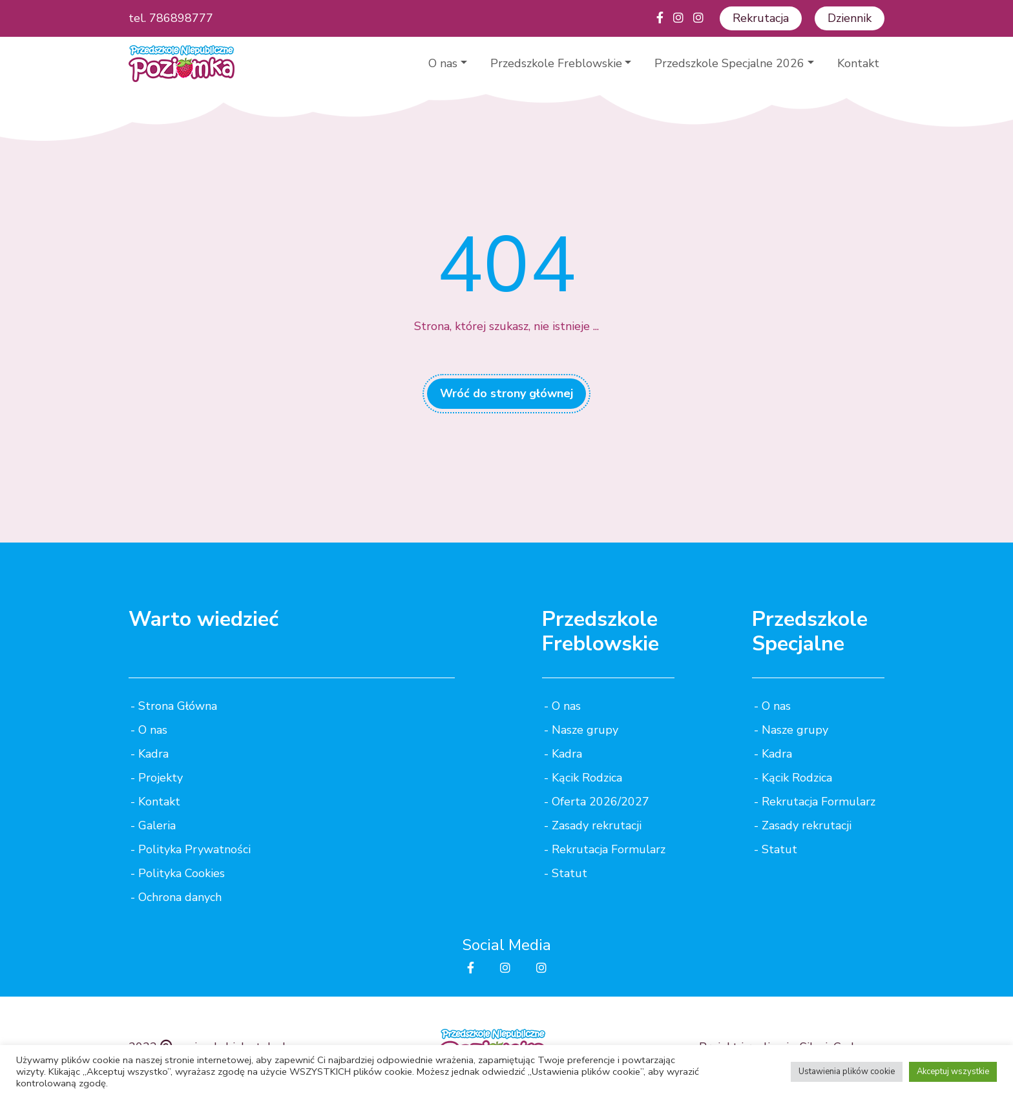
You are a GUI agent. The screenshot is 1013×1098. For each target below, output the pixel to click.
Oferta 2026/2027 (600, 801)
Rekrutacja (761, 18)
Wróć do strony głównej (506, 393)
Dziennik (850, 18)
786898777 (181, 18)
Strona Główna (177, 706)
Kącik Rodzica (587, 777)
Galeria (157, 825)
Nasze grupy (585, 730)
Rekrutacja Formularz (608, 849)
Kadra (153, 753)
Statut (569, 873)
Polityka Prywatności (194, 849)
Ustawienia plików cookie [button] (847, 1071)
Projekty (160, 777)
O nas (442, 63)
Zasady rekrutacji (597, 825)
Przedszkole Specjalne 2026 (729, 63)
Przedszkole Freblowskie (556, 63)
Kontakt (858, 63)
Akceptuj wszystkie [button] (953, 1071)
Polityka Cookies (181, 873)
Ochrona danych (180, 897)
